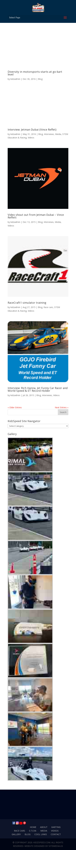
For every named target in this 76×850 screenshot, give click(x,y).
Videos (31, 137)
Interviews (49, 134)
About (43, 827)
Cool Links (40, 834)
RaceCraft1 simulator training (27, 302)
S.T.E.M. (32, 830)
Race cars (48, 307)
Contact (56, 834)
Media (58, 134)
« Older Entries (15, 407)
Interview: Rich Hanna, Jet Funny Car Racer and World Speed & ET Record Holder (38, 389)
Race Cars (19, 830)
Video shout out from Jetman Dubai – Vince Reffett (36, 216)
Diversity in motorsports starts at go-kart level (35, 73)
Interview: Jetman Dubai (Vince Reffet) (32, 129)
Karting (56, 827)
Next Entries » (61, 407)
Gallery (16, 834)
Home (33, 827)
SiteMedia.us (56, 846)
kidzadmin (15, 79)
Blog (40, 79)
